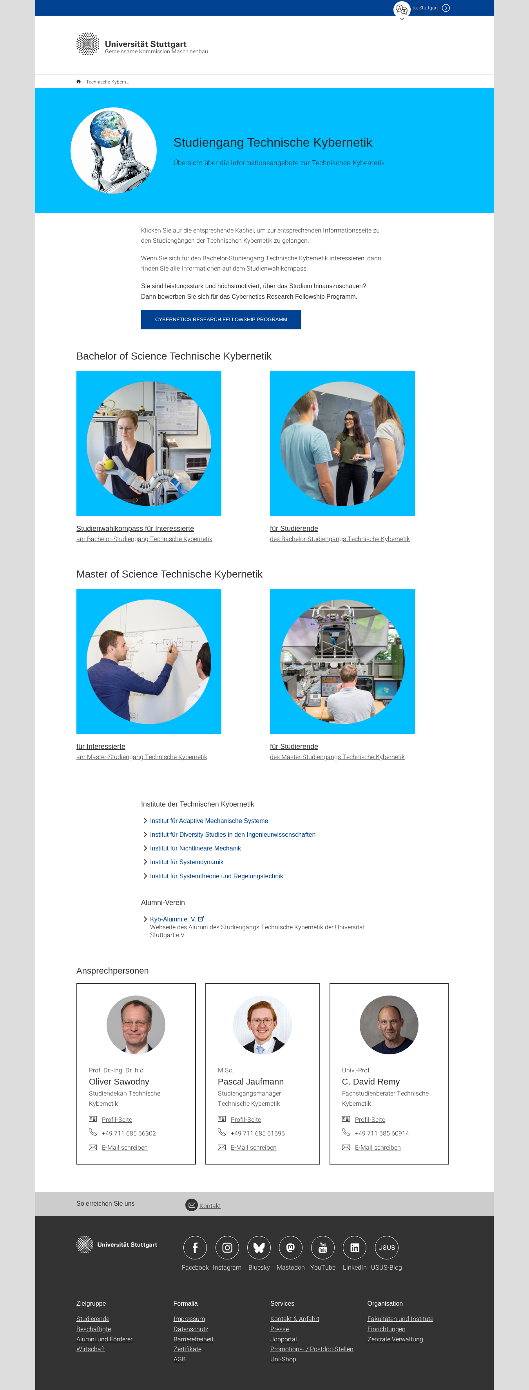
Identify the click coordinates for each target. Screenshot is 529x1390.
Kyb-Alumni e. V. (173, 914)
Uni (417, 8)
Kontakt (203, 1200)
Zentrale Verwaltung (395, 1334)
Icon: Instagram (227, 1242)
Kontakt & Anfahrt (294, 1313)
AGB (180, 1354)
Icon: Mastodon (291, 1242)
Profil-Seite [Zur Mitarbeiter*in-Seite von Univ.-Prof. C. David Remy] (370, 1114)
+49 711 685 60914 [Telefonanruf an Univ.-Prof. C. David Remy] (382, 1128)
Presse (279, 1323)
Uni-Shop (283, 1354)
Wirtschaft (90, 1343)
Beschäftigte (93, 1323)
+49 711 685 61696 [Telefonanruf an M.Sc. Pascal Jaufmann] (258, 1128)
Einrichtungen (387, 1323)
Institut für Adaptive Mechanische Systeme (209, 815)
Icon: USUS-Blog (387, 1242)
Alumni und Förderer (104, 1334)
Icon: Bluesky (259, 1242)
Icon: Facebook (195, 1242)
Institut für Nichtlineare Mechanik (195, 843)
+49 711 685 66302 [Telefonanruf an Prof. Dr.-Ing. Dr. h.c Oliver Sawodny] (129, 1128)
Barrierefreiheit (194, 1334)
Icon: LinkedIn (354, 1242)
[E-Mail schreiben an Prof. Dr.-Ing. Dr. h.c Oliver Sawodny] (118, 1142)
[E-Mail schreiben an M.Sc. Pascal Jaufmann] (247, 1142)
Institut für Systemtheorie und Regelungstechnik (216, 871)
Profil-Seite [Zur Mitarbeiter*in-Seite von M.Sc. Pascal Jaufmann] (246, 1114)
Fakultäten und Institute (400, 1313)
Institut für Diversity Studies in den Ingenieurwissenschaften (232, 829)
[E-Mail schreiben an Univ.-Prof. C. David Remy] (371, 1142)
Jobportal (283, 1334)
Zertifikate (187, 1343)
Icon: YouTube (323, 1242)
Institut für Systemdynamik (187, 857)
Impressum (189, 1313)
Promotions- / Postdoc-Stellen (311, 1343)
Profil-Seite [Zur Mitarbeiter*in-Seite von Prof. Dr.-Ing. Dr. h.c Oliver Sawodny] (117, 1114)
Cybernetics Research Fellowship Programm (221, 314)
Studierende (92, 1313)
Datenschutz (191, 1323)
